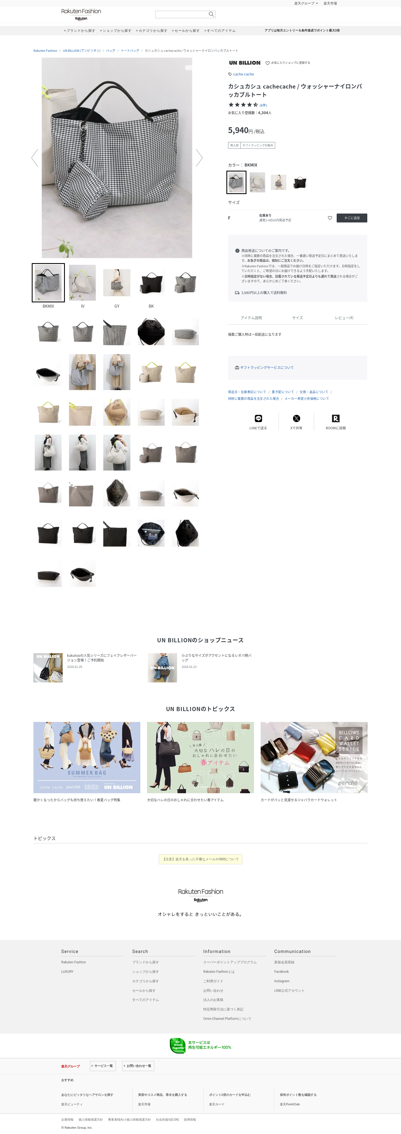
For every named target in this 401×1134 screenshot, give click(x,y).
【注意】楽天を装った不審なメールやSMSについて (200, 859)
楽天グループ (304, 3)
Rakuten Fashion (104, 14)
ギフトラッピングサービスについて (267, 367)
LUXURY (67, 972)
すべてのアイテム (145, 1000)
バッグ (110, 50)
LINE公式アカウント (289, 991)
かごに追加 (352, 217)
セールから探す (144, 991)
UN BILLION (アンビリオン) (82, 50)
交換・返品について (314, 392)
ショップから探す (145, 972)
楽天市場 (330, 3)
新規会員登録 (284, 962)
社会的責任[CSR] (167, 1119)
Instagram (281, 981)
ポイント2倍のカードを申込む (230, 1095)
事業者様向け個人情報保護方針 (129, 1119)
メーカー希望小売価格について (307, 398)
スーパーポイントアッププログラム (230, 962)
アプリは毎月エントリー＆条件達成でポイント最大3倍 (302, 30)
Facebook (281, 972)
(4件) (263, 105)
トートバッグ (130, 50)
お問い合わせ (213, 991)
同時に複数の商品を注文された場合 (253, 398)
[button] (34, 158)
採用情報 (190, 1119)
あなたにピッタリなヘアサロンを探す (87, 1095)
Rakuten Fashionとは (219, 972)
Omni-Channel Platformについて (227, 1019)
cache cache (243, 74)
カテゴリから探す (145, 981)
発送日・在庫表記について (247, 392)
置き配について (283, 392)
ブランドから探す (145, 962)
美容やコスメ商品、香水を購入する (162, 1095)
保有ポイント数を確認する (298, 1095)
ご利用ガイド (213, 981)
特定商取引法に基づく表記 (223, 1009)
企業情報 (67, 1119)
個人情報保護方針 (91, 1119)
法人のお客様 (213, 1000)
